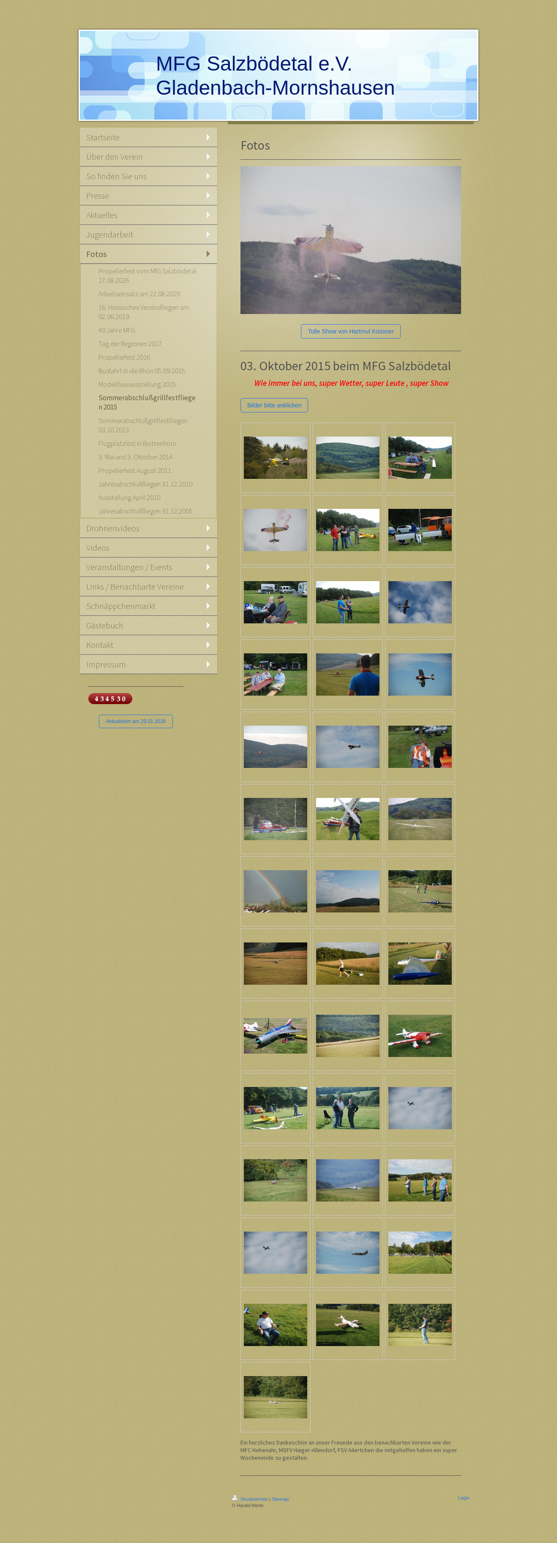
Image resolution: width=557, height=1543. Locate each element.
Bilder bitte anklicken (274, 405)
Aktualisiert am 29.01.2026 (136, 721)
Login (464, 1497)
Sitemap (280, 1499)
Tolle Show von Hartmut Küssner (350, 331)
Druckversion (250, 1499)
